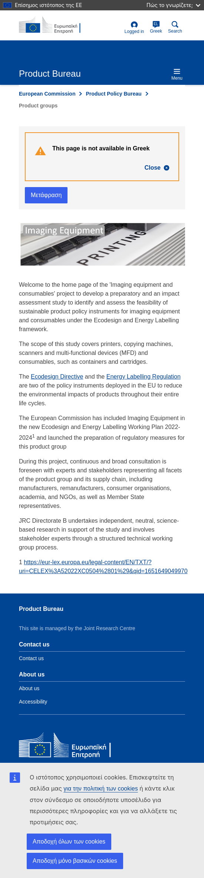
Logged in (134, 27)
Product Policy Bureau (113, 94)
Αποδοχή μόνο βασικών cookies (75, 861)
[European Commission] (72, 746)
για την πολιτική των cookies (100, 788)
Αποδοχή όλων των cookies (69, 841)
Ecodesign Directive (57, 376)
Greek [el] (156, 27)
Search (175, 27)
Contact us (31, 658)
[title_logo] (55, 25)
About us (29, 688)
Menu (176, 74)
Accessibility (33, 702)
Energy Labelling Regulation (143, 376)
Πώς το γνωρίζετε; (173, 5)
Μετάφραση (46, 195)
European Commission (47, 94)
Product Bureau (41, 609)
